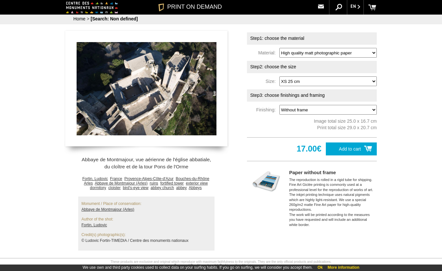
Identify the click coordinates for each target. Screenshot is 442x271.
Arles (88, 183)
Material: (268, 52)
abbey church (162, 188)
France (116, 178)
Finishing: (267, 109)
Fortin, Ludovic (95, 178)
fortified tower (172, 183)
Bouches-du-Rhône (192, 178)
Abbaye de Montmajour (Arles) (121, 183)
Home (79, 18)
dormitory (98, 188)
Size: (271, 81)
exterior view (197, 183)
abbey (181, 188)
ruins (154, 183)
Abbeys (195, 188)
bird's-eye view (135, 188)
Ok (320, 267)
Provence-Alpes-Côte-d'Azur (149, 178)
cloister (114, 188)
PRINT (190, 7)
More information (343, 267)
